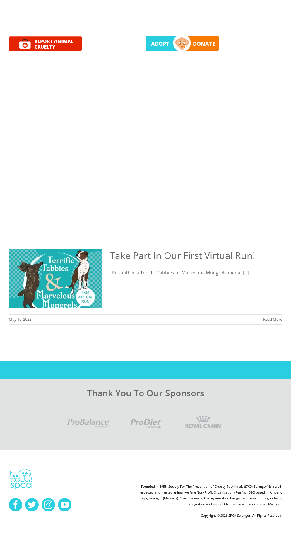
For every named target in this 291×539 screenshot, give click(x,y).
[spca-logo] (21, 470)
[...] (246, 273)
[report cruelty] (45, 38)
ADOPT (160, 43)
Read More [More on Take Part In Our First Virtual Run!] (272, 319)
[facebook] (15, 504)
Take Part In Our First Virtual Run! (182, 255)
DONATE (204, 43)
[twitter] (32, 504)
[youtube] (64, 504)
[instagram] (48, 504)
